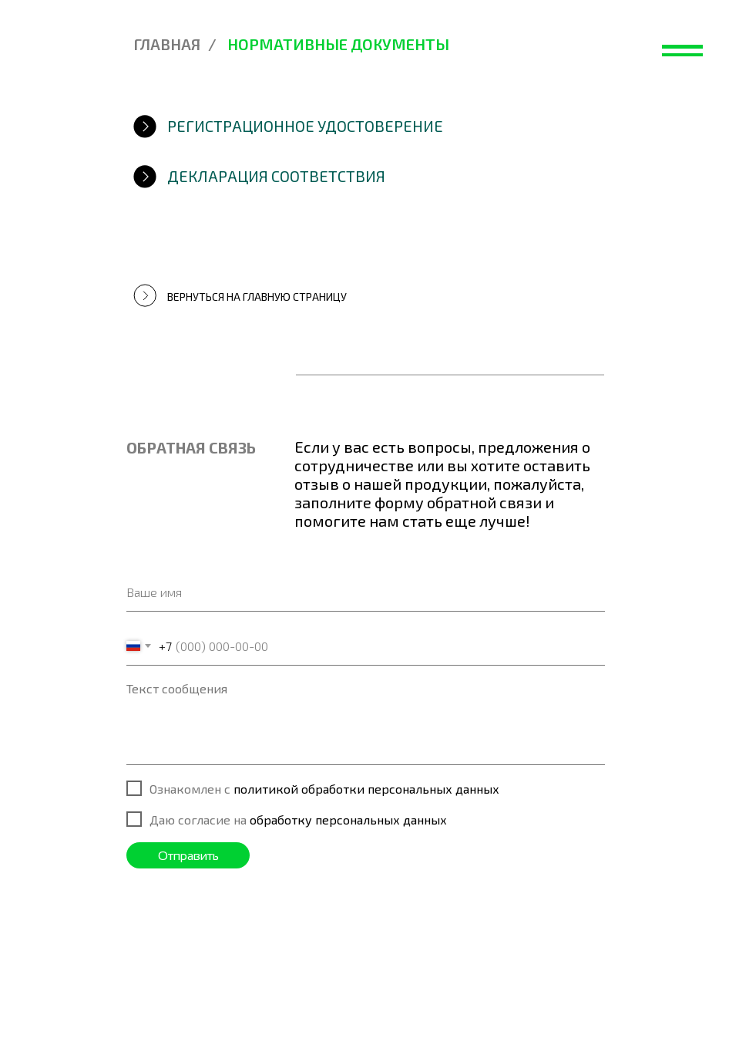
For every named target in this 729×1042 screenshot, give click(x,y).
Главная (166, 44)
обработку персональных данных (348, 819)
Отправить (188, 855)
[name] (365, 592)
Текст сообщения (176, 688)
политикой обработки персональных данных (366, 788)
